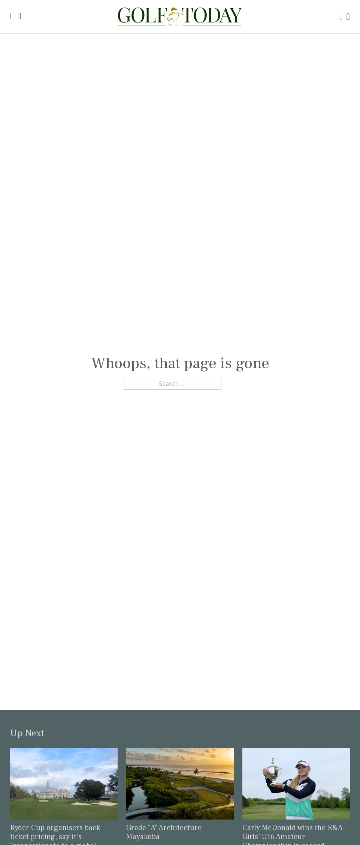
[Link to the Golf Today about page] (19, 16)
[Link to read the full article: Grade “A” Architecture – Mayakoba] (179, 783)
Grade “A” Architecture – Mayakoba (166, 832)
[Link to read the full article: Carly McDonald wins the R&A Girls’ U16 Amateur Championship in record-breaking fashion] (296, 783)
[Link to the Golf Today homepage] (11, 16)
